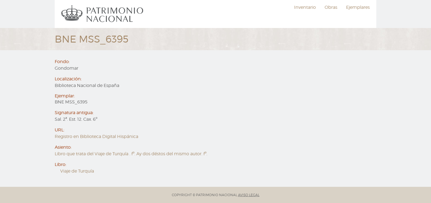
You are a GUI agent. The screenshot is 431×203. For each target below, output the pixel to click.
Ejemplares (358, 7)
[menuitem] (103, 14)
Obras (331, 7)
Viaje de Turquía (77, 171)
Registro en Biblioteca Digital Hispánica (96, 136)
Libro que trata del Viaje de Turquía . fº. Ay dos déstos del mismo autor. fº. (131, 153)
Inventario (305, 7)
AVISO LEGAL (248, 195)
